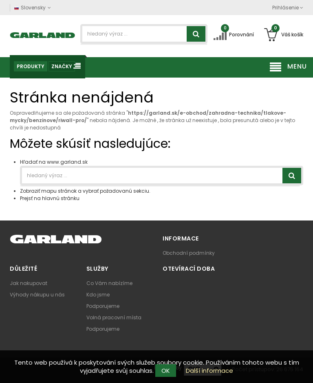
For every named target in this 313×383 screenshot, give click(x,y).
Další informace (209, 370)
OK (165, 370)
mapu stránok (59, 190)
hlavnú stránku (60, 198)
